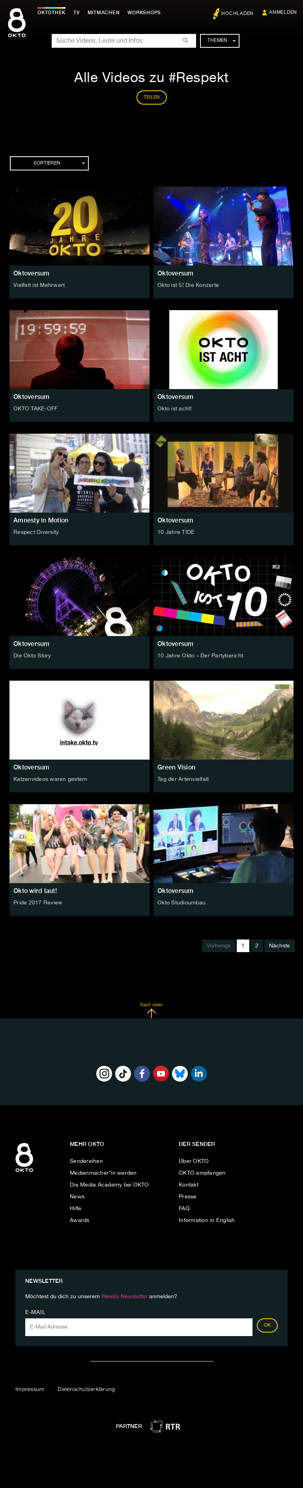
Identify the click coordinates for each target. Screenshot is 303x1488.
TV (76, 12)
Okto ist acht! (174, 409)
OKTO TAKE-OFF (35, 409)
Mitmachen (104, 12)
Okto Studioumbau (181, 903)
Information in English (207, 1220)
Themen (222, 40)
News (77, 1197)
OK (267, 1325)
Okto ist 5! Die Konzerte (188, 285)
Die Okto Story (32, 656)
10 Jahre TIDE (176, 532)
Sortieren (59, 163)
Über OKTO (194, 1161)
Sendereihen (86, 1161)
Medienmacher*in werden (103, 1173)
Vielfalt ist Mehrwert (39, 285)
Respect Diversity (36, 532)
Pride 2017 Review (37, 903)
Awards (80, 1220)
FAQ (184, 1208)
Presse (188, 1197)
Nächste (279, 946)
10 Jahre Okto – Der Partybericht (200, 656)
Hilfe (75, 1208)
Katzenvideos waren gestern (50, 779)
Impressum (29, 1389)
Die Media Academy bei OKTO (109, 1185)
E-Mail (35, 1312)
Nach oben (151, 1010)
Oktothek (51, 12)
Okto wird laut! (35, 891)
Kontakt (188, 1185)
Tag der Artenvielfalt (183, 779)
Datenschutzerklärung (86, 1389)
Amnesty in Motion (40, 520)
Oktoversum (31, 273)
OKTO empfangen (202, 1173)
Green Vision (176, 767)
